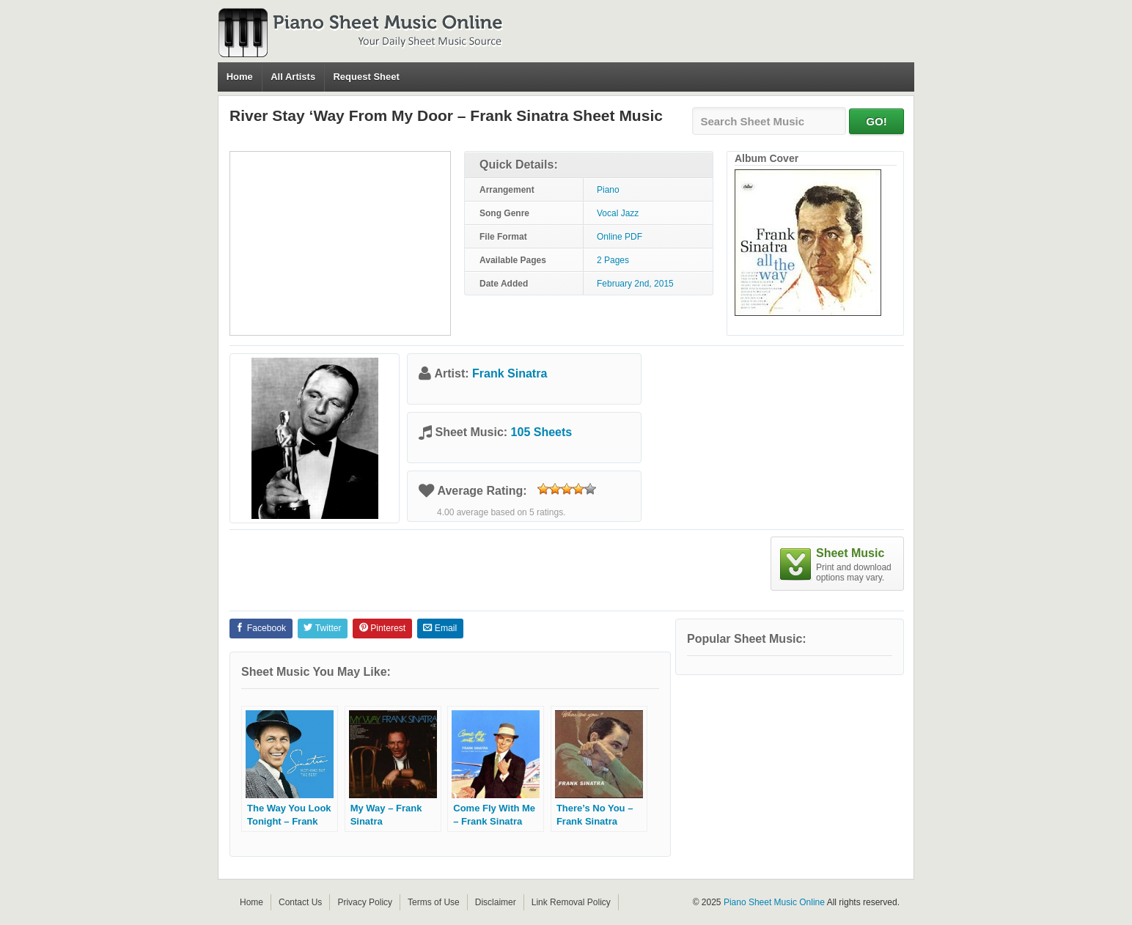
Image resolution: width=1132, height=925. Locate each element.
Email (440, 628)
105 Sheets (542, 432)
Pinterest (382, 628)
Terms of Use (434, 902)
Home (240, 76)
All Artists (293, 76)
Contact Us (300, 902)
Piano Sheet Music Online (774, 902)
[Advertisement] (340, 243)
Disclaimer (495, 902)
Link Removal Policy (571, 902)
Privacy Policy (364, 902)
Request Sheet (366, 76)
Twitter (322, 628)
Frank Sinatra (509, 373)
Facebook (260, 628)
